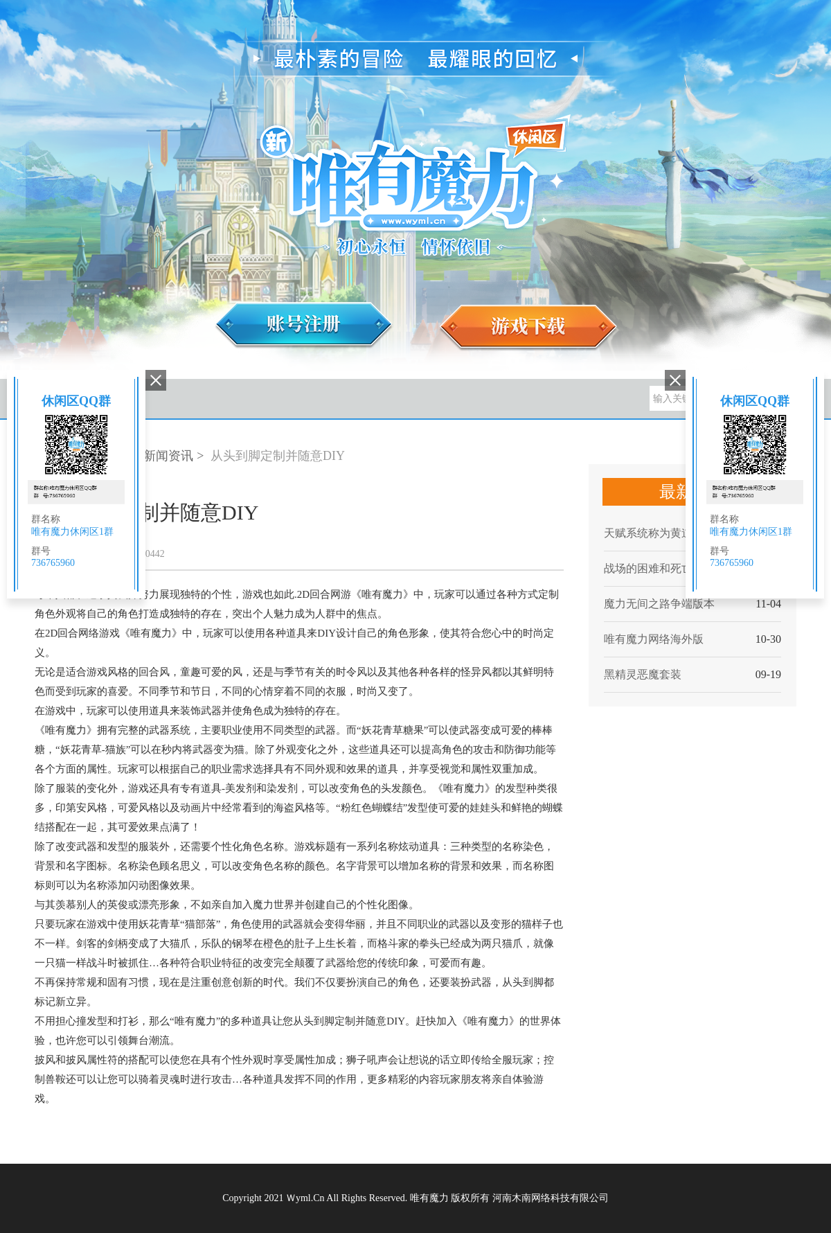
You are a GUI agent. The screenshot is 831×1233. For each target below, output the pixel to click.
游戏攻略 (239, 399)
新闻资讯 (168, 456)
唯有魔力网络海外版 (654, 639)
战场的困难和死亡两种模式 (670, 568)
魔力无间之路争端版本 (659, 604)
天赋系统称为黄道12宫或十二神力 (676, 533)
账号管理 (349, 399)
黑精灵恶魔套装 (642, 674)
